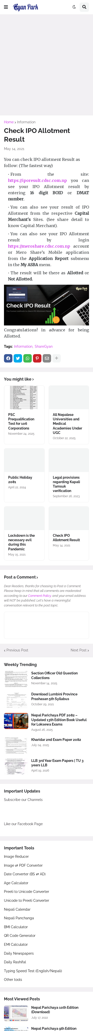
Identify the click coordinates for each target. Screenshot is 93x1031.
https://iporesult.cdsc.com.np (37, 180)
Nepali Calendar (17, 909)
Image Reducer (16, 857)
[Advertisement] (46, 65)
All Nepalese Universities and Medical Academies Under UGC (67, 424)
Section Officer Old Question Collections (54, 675)
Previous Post (17, 650)
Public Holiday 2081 (20, 479)
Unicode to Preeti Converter (26, 900)
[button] (6, 7)
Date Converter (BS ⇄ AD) (25, 874)
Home (9, 122)
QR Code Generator (19, 936)
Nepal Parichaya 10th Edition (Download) (54, 1010)
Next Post (79, 650)
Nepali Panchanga (19, 918)
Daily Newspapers (19, 953)
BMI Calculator (16, 927)
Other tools (13, 980)
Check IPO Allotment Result (66, 538)
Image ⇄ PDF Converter (23, 865)
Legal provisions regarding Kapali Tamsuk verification (66, 484)
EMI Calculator (16, 944)
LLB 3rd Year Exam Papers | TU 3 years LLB (57, 763)
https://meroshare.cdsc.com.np (39, 246)
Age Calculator (16, 883)
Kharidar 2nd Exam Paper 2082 (56, 740)
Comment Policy (39, 596)
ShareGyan (44, 346)
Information (26, 122)
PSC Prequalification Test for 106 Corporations (21, 421)
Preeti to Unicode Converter (26, 892)
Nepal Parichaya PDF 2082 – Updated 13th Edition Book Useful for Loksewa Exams (59, 719)
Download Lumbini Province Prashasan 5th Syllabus (54, 696)
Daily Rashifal (15, 962)
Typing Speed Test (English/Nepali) (33, 971)
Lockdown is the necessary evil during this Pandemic (21, 542)
